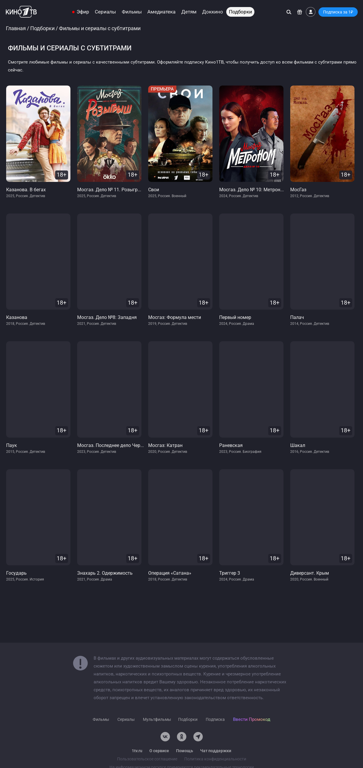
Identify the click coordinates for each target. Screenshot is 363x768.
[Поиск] (289, 12)
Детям (189, 12)
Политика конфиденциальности (215, 759)
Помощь (184, 750)
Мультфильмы (157, 719)
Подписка (215, 719)
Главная (16, 28)
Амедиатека (161, 12)
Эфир (83, 12)
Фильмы (132, 12)
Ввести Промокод (251, 719)
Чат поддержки (215, 750)
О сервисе (159, 750)
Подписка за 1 (338, 12)
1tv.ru (137, 750)
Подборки (240, 12)
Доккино (212, 12)
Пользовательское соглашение (147, 759)
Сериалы (105, 12)
